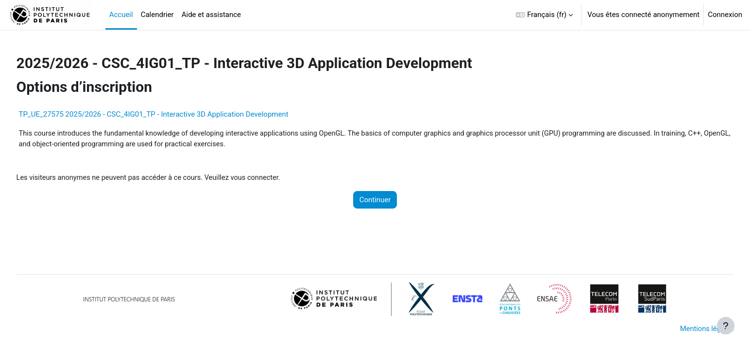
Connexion (725, 14)
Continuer (375, 200)
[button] (544, 15)
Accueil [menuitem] (121, 14)
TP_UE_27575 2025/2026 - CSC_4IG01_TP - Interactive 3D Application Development (172, 114)
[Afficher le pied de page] (725, 325)
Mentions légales (688, 329)
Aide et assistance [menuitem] (211, 14)
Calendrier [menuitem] (157, 14)
